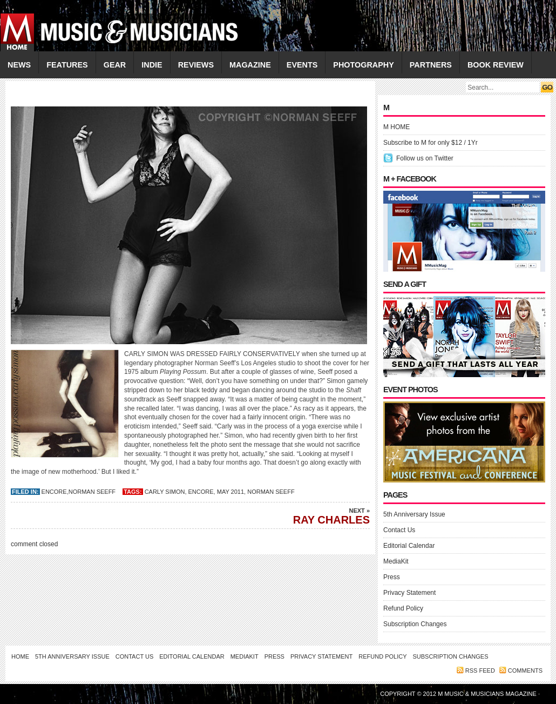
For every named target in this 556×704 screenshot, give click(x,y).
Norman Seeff (92, 491)
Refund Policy (403, 608)
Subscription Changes (414, 624)
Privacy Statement (409, 592)
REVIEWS (196, 65)
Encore (54, 491)
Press (391, 577)
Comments (525, 670)
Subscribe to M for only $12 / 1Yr (430, 142)
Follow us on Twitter (424, 158)
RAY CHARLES (294, 516)
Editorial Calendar (409, 545)
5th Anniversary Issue (414, 514)
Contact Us (399, 530)
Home (20, 656)
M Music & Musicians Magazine (488, 693)
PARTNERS (431, 65)
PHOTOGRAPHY (363, 65)
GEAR (115, 65)
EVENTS (302, 65)
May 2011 (230, 491)
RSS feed (480, 670)
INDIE (151, 65)
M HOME (396, 127)
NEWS (19, 65)
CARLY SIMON (165, 491)
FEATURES (67, 65)
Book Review (495, 65)
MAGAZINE (250, 65)
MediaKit (396, 561)
